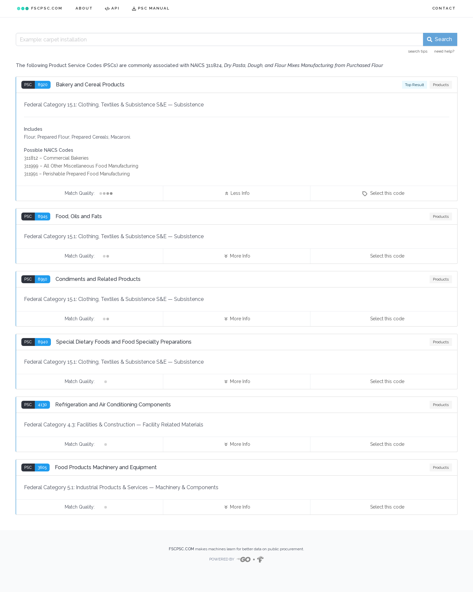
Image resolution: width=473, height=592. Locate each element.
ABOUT (84, 8)
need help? (444, 51)
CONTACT (444, 8)
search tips (417, 51)
